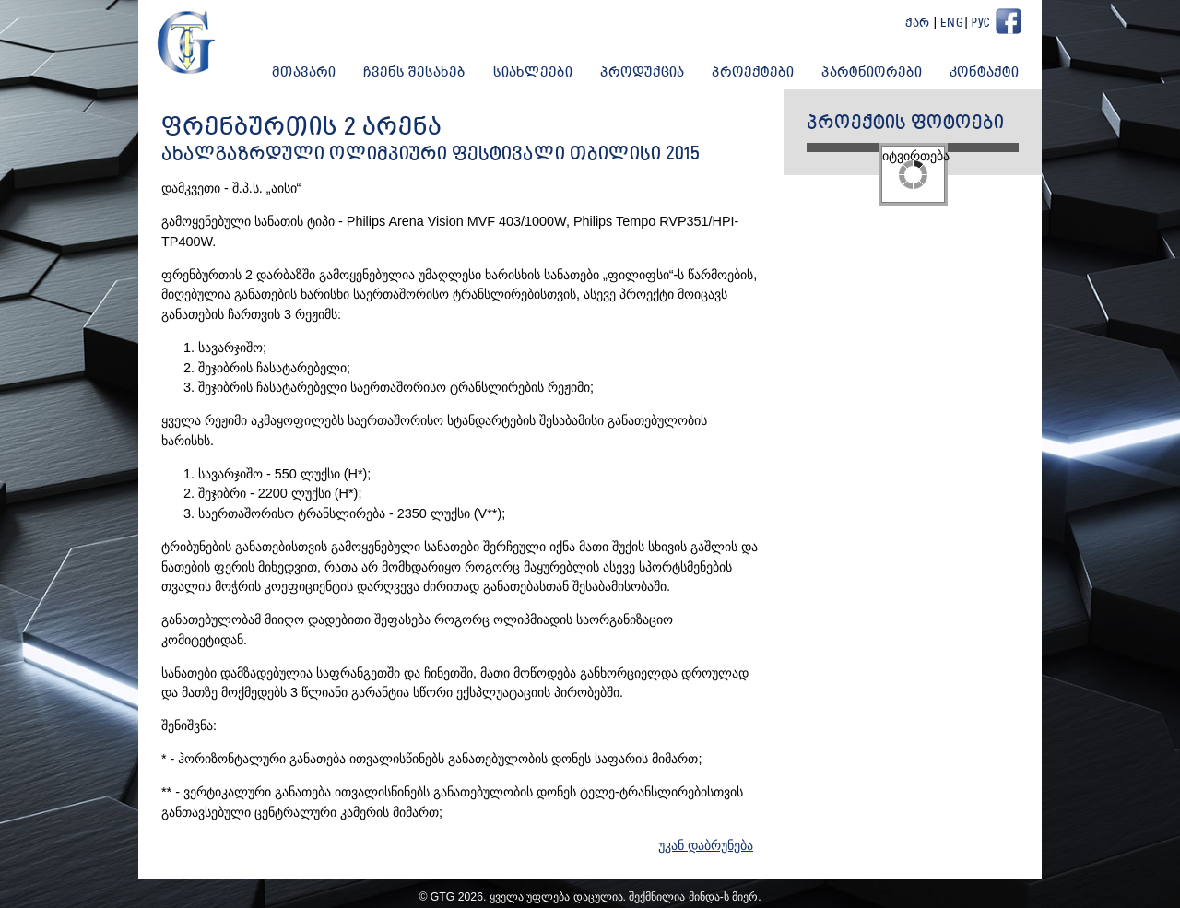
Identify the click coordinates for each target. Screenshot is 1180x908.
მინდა (704, 896)
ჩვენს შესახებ (414, 72)
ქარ (917, 23)
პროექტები (753, 72)
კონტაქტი (984, 72)
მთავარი (304, 72)
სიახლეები (532, 72)
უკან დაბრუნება (705, 845)
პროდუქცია (642, 72)
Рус (981, 23)
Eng (952, 23)
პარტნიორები (871, 72)
